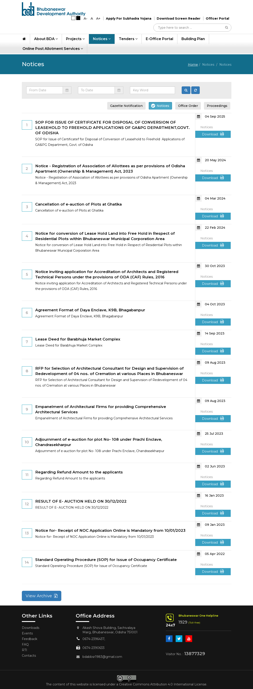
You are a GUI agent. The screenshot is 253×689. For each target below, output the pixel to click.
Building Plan (193, 39)
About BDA (46, 39)
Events (27, 633)
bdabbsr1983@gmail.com (102, 657)
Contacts (29, 656)
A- (85, 19)
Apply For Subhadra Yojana (128, 19)
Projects (75, 39)
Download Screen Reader (178, 19)
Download (213, 134)
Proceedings (217, 106)
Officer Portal (217, 19)
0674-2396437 (93, 639)
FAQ (25, 644)
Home (193, 65)
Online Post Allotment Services (53, 49)
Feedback (29, 639)
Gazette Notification (126, 106)
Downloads (30, 628)
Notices (102, 39)
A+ (98, 19)
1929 (183, 622)
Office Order (188, 106)
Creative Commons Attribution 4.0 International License (162, 684)
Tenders (128, 39)
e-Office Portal (159, 39)
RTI (24, 650)
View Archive (42, 595)
